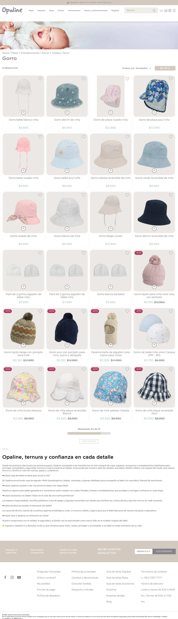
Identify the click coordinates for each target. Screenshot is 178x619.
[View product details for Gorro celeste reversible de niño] (110, 158)
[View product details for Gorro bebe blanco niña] (23, 100)
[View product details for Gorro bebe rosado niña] (23, 158)
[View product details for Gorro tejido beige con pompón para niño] (23, 333)
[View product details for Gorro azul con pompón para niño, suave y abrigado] (67, 333)
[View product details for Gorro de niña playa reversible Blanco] (67, 391)
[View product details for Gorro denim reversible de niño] (154, 216)
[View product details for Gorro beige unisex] (110, 216)
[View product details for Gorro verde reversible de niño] (154, 158)
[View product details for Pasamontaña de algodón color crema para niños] (110, 333)
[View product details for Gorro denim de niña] (67, 100)
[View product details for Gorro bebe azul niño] (67, 158)
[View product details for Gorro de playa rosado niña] (110, 100)
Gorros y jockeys (51, 50)
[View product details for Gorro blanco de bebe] (110, 274)
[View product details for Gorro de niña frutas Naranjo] (23, 391)
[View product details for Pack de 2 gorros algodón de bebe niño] (67, 274)
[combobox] (141, 10)
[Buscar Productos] (154, 10)
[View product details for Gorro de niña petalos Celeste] (110, 391)
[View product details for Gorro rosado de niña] (23, 216)
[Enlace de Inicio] (6, 50)
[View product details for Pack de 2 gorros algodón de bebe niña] (23, 274)
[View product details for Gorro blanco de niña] (67, 216)
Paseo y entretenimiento (25, 50)
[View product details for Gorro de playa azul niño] (154, 100)
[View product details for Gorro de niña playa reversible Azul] (154, 391)
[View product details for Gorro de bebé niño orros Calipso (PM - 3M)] (154, 333)
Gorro (66, 50)
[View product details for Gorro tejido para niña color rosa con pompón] (154, 274)
